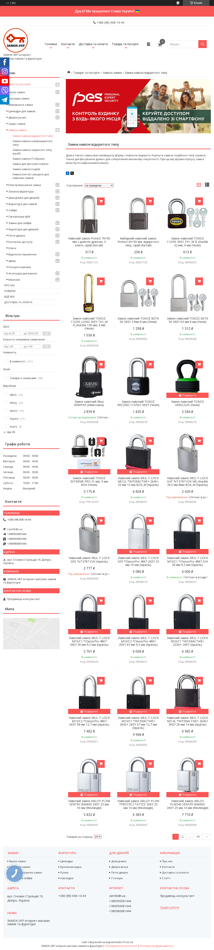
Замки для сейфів (19, 223)
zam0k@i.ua (15, 529)
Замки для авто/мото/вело (30, 164)
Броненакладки (71, 867)
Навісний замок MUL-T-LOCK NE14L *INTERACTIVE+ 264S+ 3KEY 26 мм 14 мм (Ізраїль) (187, 721)
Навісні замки (112, 73)
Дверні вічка (119, 867)
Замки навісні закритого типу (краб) (32, 151)
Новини (9, 291)
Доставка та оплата (93, 44)
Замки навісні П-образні (29, 158)
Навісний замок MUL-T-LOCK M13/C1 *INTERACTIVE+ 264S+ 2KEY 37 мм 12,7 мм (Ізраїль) (138, 723)
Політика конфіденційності (156, 946)
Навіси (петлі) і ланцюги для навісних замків (31, 176)
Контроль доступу (20, 242)
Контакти (68, 44)
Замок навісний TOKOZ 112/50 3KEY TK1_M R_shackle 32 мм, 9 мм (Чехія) (187, 242)
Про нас (9, 285)
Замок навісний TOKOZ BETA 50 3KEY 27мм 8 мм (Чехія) (138, 320)
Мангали (14, 279)
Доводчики (118, 861)
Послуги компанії (19, 267)
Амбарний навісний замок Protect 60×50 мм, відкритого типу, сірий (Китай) (138, 242)
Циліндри (66, 861)
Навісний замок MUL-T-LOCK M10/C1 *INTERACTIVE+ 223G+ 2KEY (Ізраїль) (187, 641)
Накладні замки (18, 98)
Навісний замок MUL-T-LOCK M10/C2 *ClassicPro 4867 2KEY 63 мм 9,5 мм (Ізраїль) (138, 641)
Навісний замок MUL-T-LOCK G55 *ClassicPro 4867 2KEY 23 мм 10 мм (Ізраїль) (138, 561)
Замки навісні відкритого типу (33, 136)
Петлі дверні (16, 235)
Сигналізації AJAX (19, 216)
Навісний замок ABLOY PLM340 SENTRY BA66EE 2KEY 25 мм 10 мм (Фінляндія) (187, 804)
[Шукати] (202, 44)
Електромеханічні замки (24, 185)
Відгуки (9, 296)
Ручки (64, 872)
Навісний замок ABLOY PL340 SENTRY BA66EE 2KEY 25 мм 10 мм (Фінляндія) (89, 804)
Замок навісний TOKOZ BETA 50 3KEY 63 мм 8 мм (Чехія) (187, 320)
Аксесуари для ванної (22, 273)
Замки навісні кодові (26, 169)
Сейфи (12, 210)
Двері (12, 261)
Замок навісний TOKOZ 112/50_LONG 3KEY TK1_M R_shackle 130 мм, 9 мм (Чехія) (89, 323)
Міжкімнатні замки (20, 105)
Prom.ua (128, 942)
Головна (51, 44)
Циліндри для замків (21, 111)
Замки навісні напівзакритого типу (32, 142)
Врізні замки (16, 92)
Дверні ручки (17, 117)
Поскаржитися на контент (121, 946)
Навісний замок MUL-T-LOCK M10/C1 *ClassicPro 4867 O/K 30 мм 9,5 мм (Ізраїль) (187, 561)
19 (198, 837)
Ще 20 (11, 432)
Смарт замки (16, 124)
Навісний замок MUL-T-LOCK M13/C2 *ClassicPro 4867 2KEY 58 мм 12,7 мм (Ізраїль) (89, 721)
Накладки (66, 878)
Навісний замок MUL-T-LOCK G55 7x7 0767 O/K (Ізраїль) (89, 559)
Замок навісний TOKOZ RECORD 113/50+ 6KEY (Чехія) (138, 403)
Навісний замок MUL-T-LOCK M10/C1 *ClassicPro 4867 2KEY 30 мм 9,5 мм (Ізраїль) (89, 641)
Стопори (117, 878)
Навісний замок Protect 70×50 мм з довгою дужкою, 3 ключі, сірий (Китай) (89, 242)
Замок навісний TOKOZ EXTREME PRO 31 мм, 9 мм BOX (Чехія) (89, 481)
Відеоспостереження (22, 254)
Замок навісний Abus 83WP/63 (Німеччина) (89, 403)
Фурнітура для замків (22, 204)
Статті (166, 878)
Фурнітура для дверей (23, 229)
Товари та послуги (125, 44)
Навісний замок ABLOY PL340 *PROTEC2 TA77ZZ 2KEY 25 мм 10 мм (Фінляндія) (138, 804)
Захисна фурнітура (21, 191)
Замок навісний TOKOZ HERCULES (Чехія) (187, 403)
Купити (101, 201)
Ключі (12, 248)
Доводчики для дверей (23, 198)
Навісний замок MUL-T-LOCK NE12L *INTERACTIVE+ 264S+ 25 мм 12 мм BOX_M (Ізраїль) (138, 481)
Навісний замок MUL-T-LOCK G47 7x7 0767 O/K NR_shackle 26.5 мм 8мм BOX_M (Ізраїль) (187, 481)
